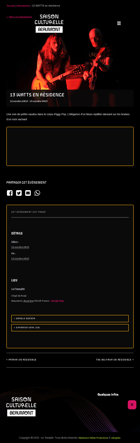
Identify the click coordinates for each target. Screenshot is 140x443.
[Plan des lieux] (70, 146)
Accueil (10, 6)
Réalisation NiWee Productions (93, 438)
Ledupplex (115, 438)
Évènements (23, 6)
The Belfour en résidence (115, 359)
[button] (119, 23)
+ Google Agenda (24, 318)
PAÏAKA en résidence (21, 359)
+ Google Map (56, 301)
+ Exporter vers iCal (27, 328)
